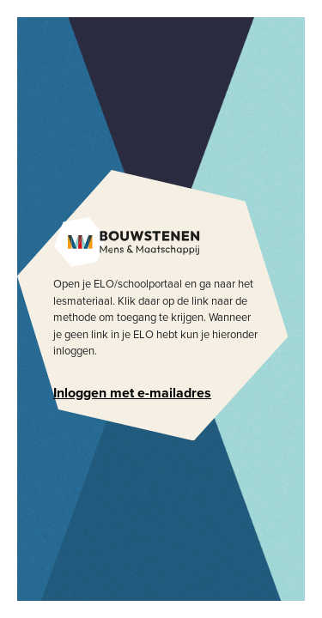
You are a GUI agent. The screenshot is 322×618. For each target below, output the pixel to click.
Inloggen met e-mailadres (132, 393)
